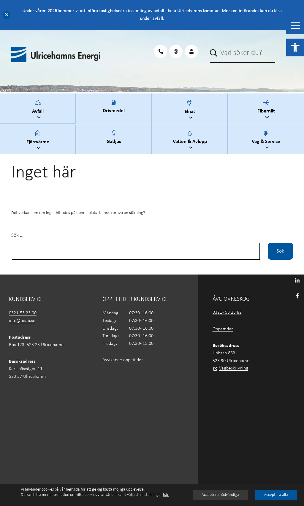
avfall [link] (157, 18)
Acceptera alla (276, 495)
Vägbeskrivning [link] (233, 368)
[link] (295, 47)
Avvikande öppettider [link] (122, 360)
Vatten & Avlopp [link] (190, 140)
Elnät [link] (190, 110)
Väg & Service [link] (267, 140)
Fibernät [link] (267, 110)
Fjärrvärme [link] (38, 140)
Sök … (17, 235)
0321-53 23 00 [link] (23, 313)
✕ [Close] (6, 15)
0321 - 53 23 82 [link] (227, 312)
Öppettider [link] (223, 329)
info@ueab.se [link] (22, 320)
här (166, 495)
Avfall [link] (38, 110)
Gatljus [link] (114, 140)
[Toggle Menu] (295, 25)
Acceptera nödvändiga (220, 495)
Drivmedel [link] (114, 110)
